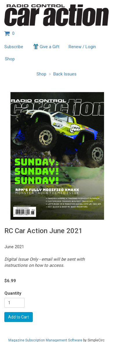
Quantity (12, 293)
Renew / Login (82, 46)
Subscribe (13, 46)
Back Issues (64, 74)
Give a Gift (45, 46)
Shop (10, 59)
